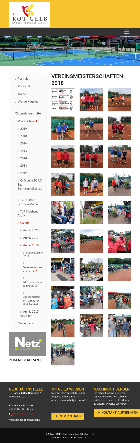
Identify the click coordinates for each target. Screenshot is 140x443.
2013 (23, 165)
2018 (23, 136)
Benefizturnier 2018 (33, 254)
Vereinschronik (28, 121)
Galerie (24, 223)
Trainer (22, 94)
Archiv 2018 (31, 245)
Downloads (25, 323)
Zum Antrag (70, 416)
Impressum (67, 437)
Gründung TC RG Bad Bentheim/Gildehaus (30, 186)
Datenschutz (81, 437)
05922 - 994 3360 (22, 414)
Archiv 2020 (31, 230)
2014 (23, 158)
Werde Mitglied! (28, 101)
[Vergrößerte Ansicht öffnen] (62, 100)
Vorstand (24, 86)
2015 (23, 151)
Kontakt (56, 437)
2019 (23, 128)
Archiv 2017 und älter (29, 313)
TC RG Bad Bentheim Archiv (28, 202)
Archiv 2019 (31, 237)
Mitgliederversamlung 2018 (32, 283)
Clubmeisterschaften (28, 113)
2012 (23, 173)
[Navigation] (127, 32)
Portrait (23, 78)
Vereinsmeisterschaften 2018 (32, 269)
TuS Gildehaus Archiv (28, 213)
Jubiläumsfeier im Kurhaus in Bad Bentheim (31, 300)
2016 (23, 143)
